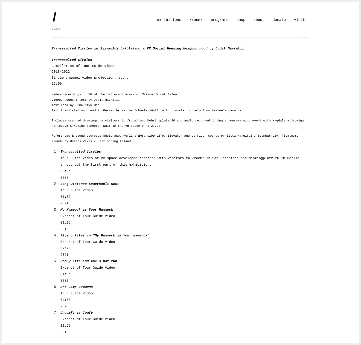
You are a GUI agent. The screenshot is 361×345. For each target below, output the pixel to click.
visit (299, 20)
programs (219, 20)
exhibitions (169, 20)
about (259, 20)
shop (240, 20)
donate (279, 20)
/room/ (196, 20)
